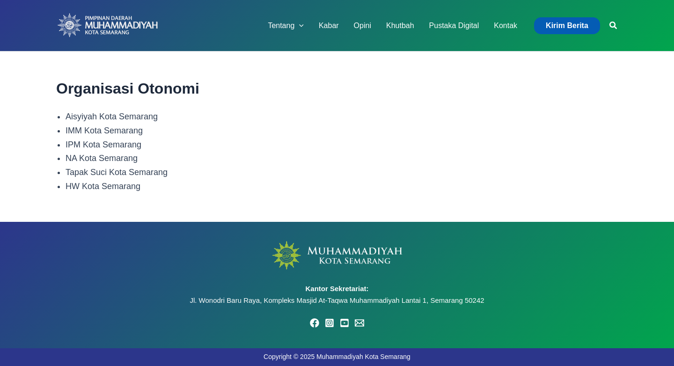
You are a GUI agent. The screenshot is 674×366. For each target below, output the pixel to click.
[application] (299, 25)
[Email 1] (359, 323)
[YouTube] (344, 323)
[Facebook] (314, 323)
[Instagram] (329, 323)
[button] (567, 25)
